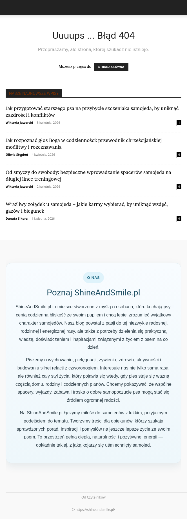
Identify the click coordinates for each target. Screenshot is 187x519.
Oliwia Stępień (17, 154)
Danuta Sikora (17, 218)
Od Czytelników (93, 497)
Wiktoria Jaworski (19, 122)
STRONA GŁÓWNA (111, 67)
